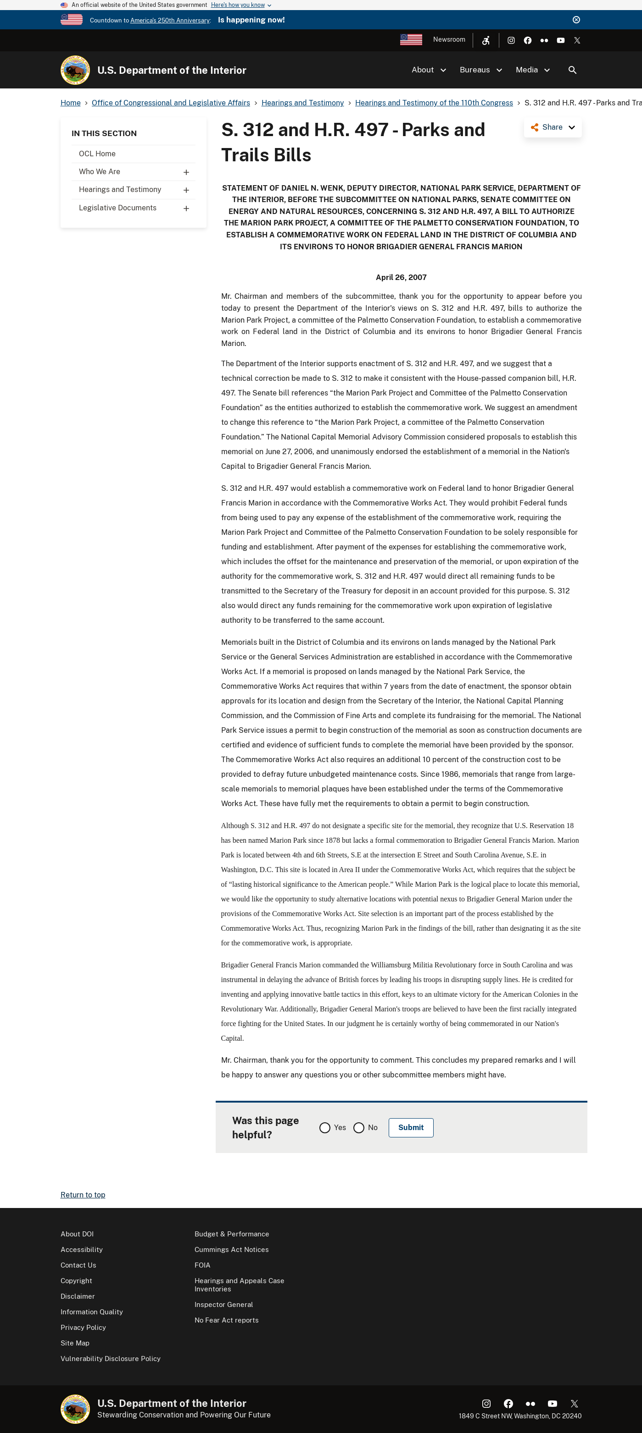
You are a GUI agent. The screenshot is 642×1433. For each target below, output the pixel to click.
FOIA (203, 1265)
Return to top (83, 1195)
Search (573, 70)
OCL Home (97, 153)
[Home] (75, 70)
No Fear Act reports (227, 1320)
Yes (340, 1127)
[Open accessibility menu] (486, 40)
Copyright (76, 1281)
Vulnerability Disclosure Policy (111, 1358)
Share (552, 127)
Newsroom (449, 39)
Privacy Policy (83, 1327)
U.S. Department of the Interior (171, 70)
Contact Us (78, 1265)
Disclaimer (78, 1296)
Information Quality (92, 1312)
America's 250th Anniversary (170, 20)
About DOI (77, 1234)
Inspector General (224, 1304)
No (373, 1127)
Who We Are (137, 172)
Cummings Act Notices (232, 1249)
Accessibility (82, 1249)
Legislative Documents (137, 208)
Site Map (75, 1343)
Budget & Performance (232, 1234)
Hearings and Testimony (137, 189)
